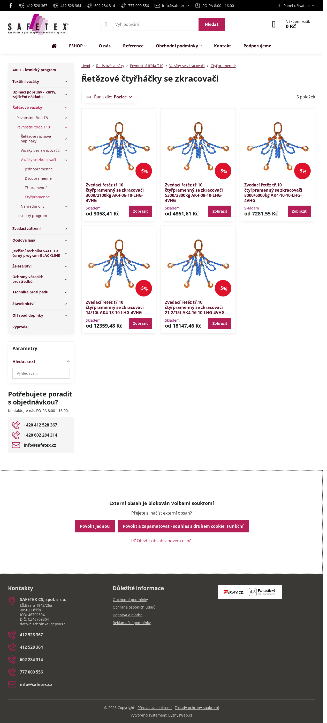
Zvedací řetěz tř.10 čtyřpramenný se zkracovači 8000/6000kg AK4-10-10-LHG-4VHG (273, 192)
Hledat (211, 24)
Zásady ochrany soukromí (197, 707)
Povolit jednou (95, 526)
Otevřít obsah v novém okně (162, 541)
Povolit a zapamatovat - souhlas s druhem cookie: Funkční (183, 526)
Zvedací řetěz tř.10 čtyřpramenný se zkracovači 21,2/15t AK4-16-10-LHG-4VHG (195, 307)
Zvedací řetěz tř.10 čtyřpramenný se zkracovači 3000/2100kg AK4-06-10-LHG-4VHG (115, 192)
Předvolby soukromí (155, 707)
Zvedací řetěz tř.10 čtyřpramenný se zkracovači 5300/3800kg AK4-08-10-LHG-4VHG (194, 192)
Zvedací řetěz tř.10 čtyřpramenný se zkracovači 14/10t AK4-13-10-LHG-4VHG (115, 307)
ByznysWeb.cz (180, 715)
